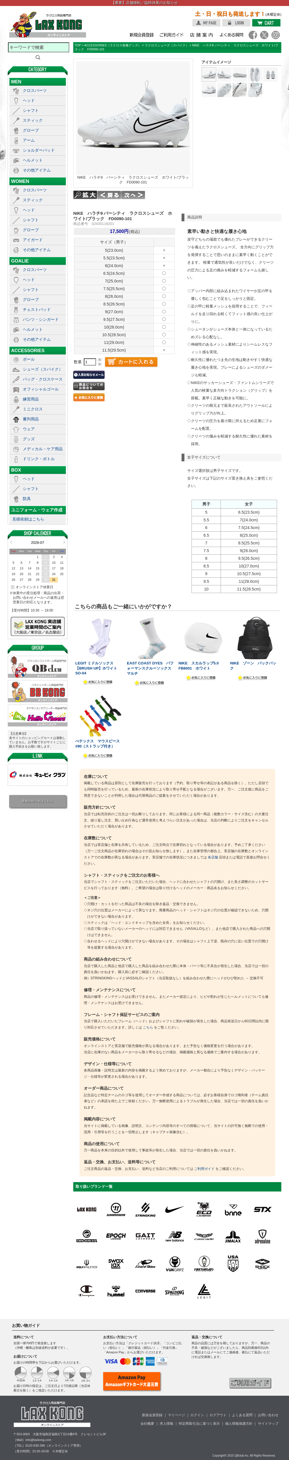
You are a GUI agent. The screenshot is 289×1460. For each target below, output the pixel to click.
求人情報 (166, 1424)
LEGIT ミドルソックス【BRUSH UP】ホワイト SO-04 (96, 668)
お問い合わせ (268, 1415)
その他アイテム (37, 170)
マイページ (176, 1415)
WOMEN (20, 181)
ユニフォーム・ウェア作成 (36, 510)
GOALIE (20, 260)
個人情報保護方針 (239, 1424)
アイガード (33, 240)
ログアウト (218, 1415)
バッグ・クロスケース (43, 379)
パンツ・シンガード (41, 319)
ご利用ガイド (204, 1169)
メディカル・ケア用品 (43, 449)
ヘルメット (33, 160)
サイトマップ (268, 1424)
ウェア (29, 429)
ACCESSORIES (27, 350)
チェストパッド (37, 309)
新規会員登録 (152, 1415)
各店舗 (213, 857)
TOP (78, 45)
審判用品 (31, 419)
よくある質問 (242, 1415)
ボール (29, 359)
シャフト (31, 110)
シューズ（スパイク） (43, 369)
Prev (11, 542)
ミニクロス (33, 409)
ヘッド (29, 100)
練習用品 (31, 399)
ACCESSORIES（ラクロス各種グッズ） (112, 45)
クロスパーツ (35, 90)
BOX (16, 469)
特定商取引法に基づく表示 (199, 1424)
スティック (33, 120)
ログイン (197, 1415)
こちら (148, 1027)
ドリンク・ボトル (39, 459)
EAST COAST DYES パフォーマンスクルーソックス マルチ (151, 668)
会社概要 (147, 1424)
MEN (16, 81)
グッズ (29, 439)
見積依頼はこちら (28, 519)
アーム (29, 140)
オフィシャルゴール (41, 389)
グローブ (31, 130)
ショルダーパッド (39, 150)
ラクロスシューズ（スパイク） (167, 45)
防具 (27, 498)
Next (64, 542)
